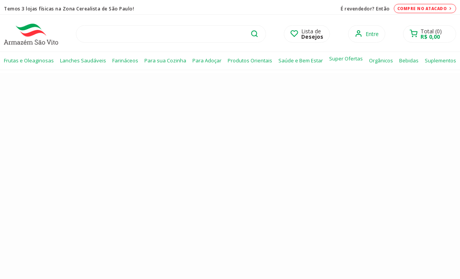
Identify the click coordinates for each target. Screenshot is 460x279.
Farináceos (125, 60)
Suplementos (440, 60)
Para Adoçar (206, 60)
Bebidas (409, 60)
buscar (254, 34)
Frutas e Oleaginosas (29, 60)
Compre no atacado (425, 8)
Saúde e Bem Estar (300, 60)
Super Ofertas (346, 58)
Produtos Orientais (250, 60)
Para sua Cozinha (165, 60)
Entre (372, 34)
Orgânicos (381, 60)
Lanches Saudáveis (83, 60)
